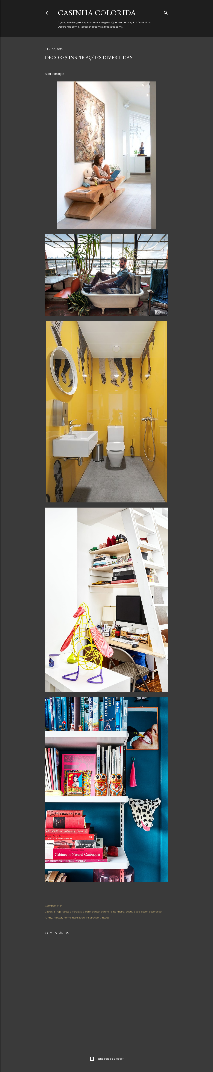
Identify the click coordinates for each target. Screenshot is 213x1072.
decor (144, 911)
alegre (87, 911)
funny (48, 917)
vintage (104, 917)
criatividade (133, 911)
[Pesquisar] (165, 12)
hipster (58, 917)
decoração (155, 911)
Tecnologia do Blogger (106, 1058)
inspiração (92, 917)
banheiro (118, 911)
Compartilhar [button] (53, 905)
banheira (106, 911)
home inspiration (74, 917)
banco (96, 911)
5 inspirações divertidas (68, 911)
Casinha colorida (97, 13)
